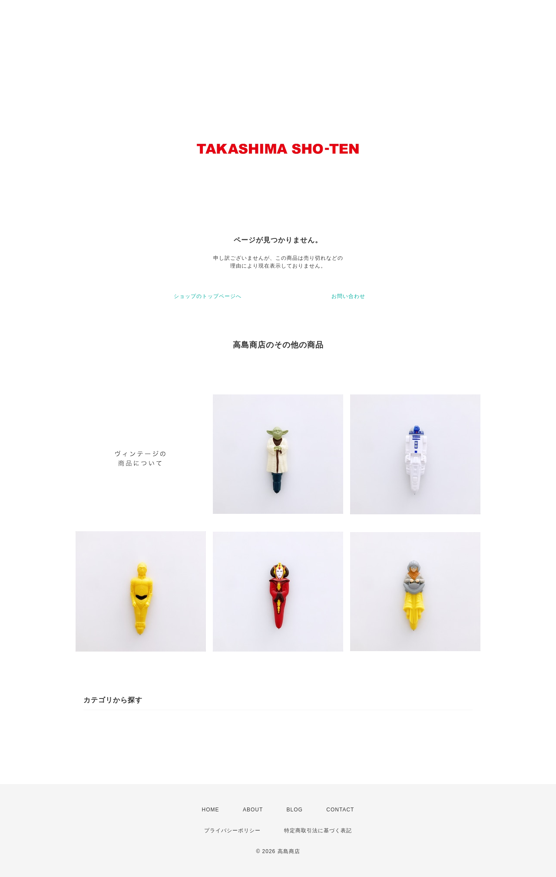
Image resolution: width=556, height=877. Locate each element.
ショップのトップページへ (208, 296)
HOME (210, 810)
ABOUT (253, 810)
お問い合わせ (348, 296)
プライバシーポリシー (232, 830)
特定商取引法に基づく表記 (318, 830)
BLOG (295, 810)
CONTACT (340, 810)
